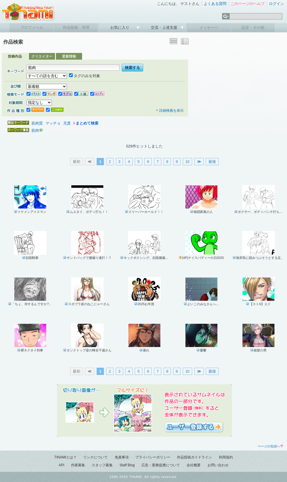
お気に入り (120, 27)
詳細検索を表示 (170, 111)
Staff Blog (127, 465)
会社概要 (194, 465)
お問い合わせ (218, 465)
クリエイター (41, 56)
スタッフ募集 (102, 465)
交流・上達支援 (164, 27)
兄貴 (67, 123)
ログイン (276, 3)
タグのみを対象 (84, 76)
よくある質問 (215, 3)
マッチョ (53, 123)
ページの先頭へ (270, 446)
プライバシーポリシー (152, 457)
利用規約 (226, 457)
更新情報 (69, 56)
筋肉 (35, 130)
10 (187, 161)
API (61, 465)
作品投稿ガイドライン (194, 457)
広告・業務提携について (160, 465)
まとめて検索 (87, 123)
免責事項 (122, 457)
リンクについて (95, 457)
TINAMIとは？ (65, 457)
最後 (212, 161)
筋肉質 (37, 123)
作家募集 (78, 465)
